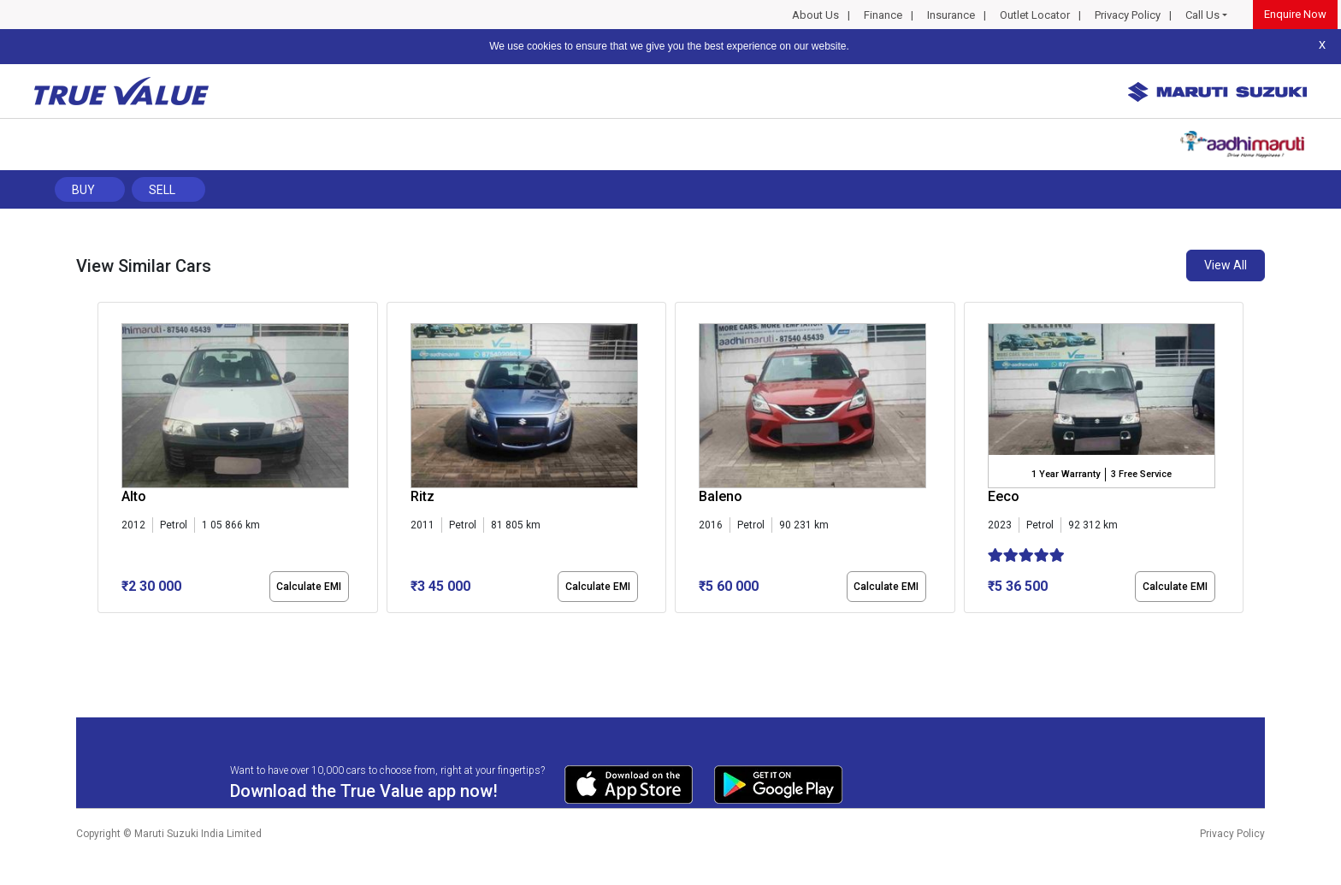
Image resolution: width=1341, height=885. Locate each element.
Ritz (422, 496)
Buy (83, 190)
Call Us (1202, 15)
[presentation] (106, 461)
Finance (883, 15)
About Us (815, 15)
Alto (133, 496)
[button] (102, 627)
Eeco (1003, 496)
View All (1225, 265)
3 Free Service (1141, 474)
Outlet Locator (1035, 15)
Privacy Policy (1128, 15)
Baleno (720, 496)
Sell (162, 190)
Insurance (951, 15)
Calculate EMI (308, 587)
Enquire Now (1295, 14)
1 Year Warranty (1065, 474)
